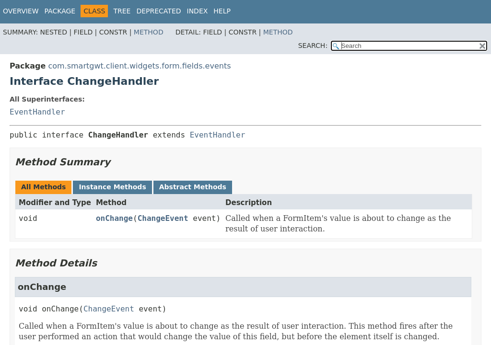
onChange (114, 218)
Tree (121, 11)
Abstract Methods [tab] (192, 187)
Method (149, 32)
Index (197, 11)
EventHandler (37, 111)
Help (222, 11)
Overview (21, 11)
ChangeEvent (163, 218)
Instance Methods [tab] (112, 187)
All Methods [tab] (43, 187)
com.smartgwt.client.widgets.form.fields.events (139, 65)
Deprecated (158, 11)
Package (60, 11)
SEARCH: (312, 45)
